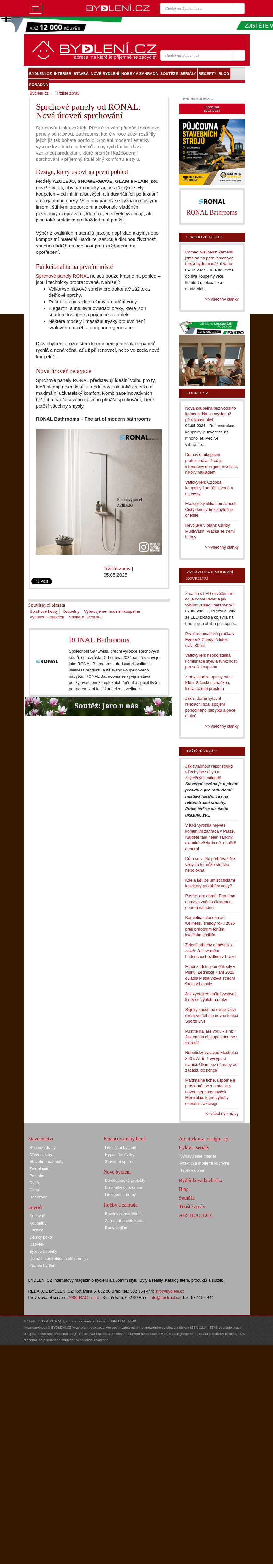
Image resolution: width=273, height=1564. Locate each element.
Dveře (35, 1183)
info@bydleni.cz (169, 1291)
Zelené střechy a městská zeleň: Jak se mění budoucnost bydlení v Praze (210, 950)
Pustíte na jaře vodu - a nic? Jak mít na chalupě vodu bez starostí (211, 1037)
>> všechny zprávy (221, 1113)
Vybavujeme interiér (198, 1156)
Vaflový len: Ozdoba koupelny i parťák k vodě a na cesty (209, 488)
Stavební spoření (120, 1161)
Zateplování (40, 1168)
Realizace (38, 1197)
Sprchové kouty (44, 611)
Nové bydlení (117, 1172)
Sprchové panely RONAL (62, 276)
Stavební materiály (46, 1161)
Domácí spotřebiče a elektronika (59, 1258)
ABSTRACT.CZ (196, 1215)
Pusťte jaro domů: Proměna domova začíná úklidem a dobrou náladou (210, 901)
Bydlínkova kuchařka (200, 1180)
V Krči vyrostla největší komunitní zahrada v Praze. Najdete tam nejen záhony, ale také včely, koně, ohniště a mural (210, 837)
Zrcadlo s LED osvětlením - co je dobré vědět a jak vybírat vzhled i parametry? (210, 599)
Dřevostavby (41, 1154)
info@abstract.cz (165, 1297)
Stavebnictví (40, 1138)
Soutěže (187, 1198)
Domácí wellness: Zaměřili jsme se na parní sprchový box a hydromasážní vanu (209, 258)
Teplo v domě (192, 1170)
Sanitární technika (85, 617)
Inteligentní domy (120, 1194)
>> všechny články (222, 299)
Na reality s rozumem (124, 1187)
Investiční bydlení (120, 1147)
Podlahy (37, 1175)
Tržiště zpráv (117, 568)
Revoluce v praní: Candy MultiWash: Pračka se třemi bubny (210, 531)
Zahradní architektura (124, 1220)
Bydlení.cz (39, 93)
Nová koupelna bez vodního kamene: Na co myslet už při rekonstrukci (210, 414)
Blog (184, 1189)
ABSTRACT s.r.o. (84, 1297)
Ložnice (37, 1230)
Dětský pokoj (41, 1237)
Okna (34, 1189)
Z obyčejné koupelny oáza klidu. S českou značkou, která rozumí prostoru (209, 683)
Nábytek (37, 1244)
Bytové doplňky (43, 1251)
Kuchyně (38, 1216)
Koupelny (71, 611)
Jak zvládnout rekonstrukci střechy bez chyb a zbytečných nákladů (209, 772)
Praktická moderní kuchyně (205, 1163)
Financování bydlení (124, 1138)
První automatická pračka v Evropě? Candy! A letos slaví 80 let (210, 639)
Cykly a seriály (194, 1147)
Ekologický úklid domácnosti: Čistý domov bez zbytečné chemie (211, 509)
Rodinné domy (43, 1147)
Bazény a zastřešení (123, 1213)
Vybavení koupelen (47, 617)
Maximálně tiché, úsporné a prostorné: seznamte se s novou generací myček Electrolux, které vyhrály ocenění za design (210, 1092)
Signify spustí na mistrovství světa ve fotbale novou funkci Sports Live (211, 1015)
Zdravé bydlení (43, 1265)
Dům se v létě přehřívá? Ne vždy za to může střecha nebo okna (210, 864)
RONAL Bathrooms (99, 640)
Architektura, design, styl (204, 1138)
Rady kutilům (116, 1227)
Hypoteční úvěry (119, 1154)
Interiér (35, 1207)
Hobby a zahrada (121, 1205)
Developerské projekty (125, 1180)
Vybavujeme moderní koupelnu (112, 611)
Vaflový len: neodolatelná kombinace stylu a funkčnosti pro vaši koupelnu (211, 661)
